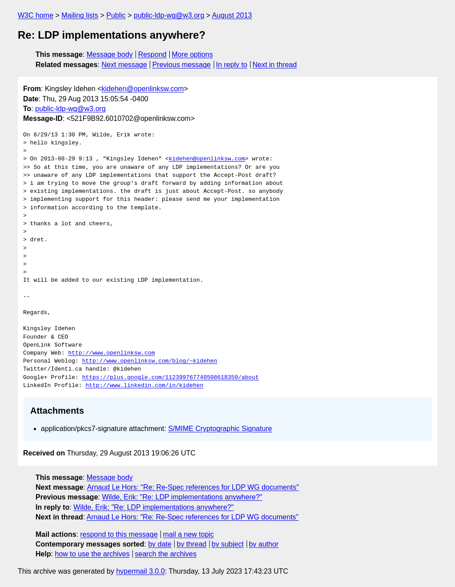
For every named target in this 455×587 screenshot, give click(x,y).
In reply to (231, 64)
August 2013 (232, 15)
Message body (110, 54)
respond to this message (118, 534)
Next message (124, 64)
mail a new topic (188, 534)
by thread (192, 544)
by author (264, 544)
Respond (152, 54)
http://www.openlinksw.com (111, 353)
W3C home (35, 15)
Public (116, 15)
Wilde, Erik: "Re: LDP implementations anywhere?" (182, 497)
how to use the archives (92, 554)
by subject (227, 544)
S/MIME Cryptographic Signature (220, 428)
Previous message (181, 64)
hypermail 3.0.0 (140, 571)
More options (192, 54)
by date (159, 544)
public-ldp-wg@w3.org (169, 15)
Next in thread (274, 64)
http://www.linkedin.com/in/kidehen (144, 386)
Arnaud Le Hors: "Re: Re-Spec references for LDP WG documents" (193, 487)
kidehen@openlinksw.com (143, 88)
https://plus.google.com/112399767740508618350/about (170, 378)
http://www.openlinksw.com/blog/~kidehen (149, 361)
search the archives (166, 554)
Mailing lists (79, 15)
